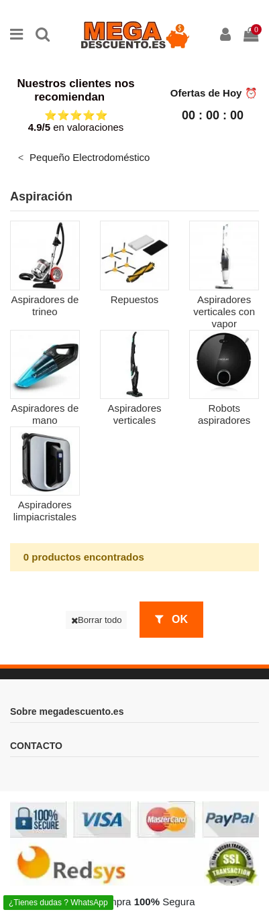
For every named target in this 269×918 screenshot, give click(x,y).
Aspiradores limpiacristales (44, 510)
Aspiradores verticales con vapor (224, 311)
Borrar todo (96, 620)
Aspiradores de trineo (44, 305)
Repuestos (135, 299)
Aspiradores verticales (134, 414)
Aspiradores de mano (44, 414)
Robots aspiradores (224, 414)
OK (171, 619)
